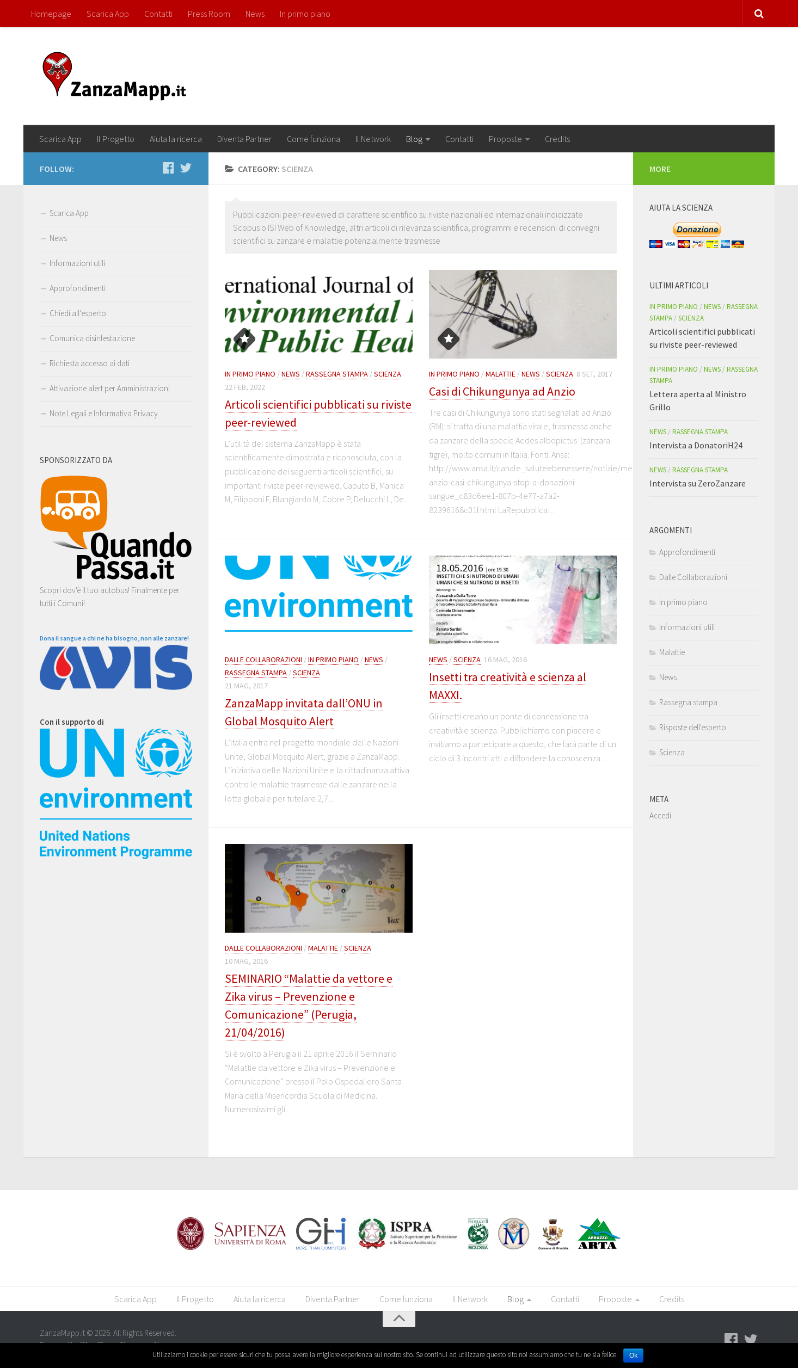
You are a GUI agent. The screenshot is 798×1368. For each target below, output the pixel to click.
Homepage (51, 13)
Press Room (209, 13)
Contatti (158, 13)
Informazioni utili (77, 263)
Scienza (387, 374)
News (255, 13)
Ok (633, 1355)
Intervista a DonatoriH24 (695, 445)
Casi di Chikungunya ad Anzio (502, 391)
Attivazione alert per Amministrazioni (110, 388)
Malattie (500, 374)
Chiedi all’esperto (78, 313)
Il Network (373, 138)
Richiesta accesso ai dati (90, 363)
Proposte (505, 138)
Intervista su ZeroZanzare (697, 483)
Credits (557, 138)
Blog (414, 138)
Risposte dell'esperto (692, 727)
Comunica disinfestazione (92, 338)
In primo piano (305, 13)
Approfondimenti (78, 288)
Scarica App (108, 13)
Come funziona (313, 138)
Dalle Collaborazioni (263, 659)
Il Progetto (115, 138)
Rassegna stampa (337, 374)
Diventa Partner (244, 138)
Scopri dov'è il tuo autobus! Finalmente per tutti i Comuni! (116, 590)
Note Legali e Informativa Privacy (104, 413)
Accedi (660, 815)
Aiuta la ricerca (176, 138)
